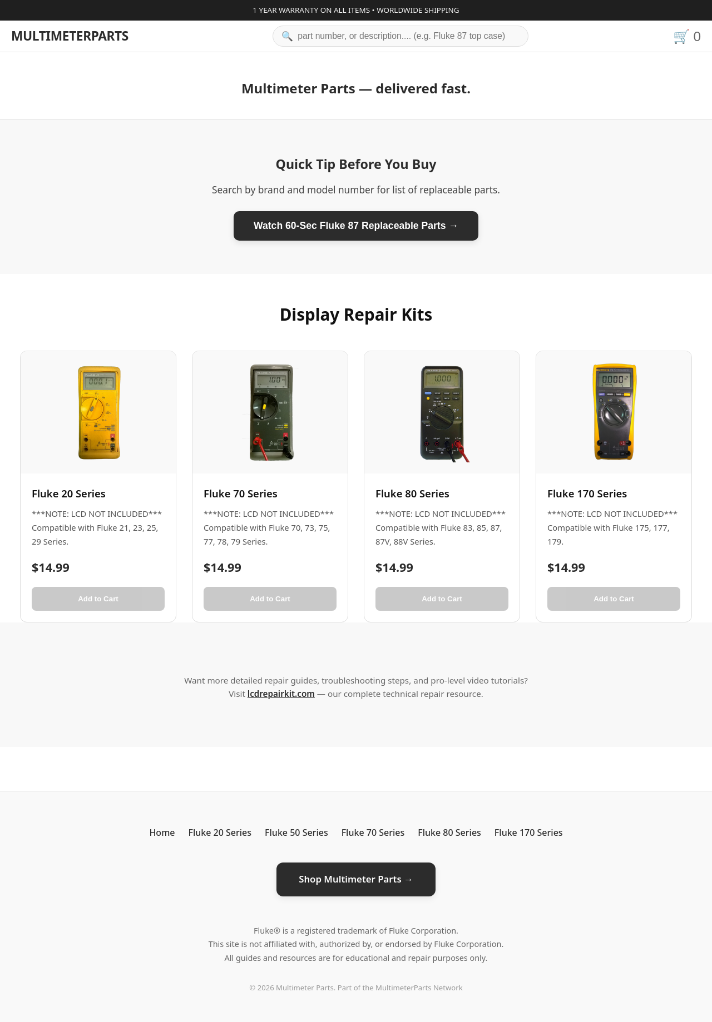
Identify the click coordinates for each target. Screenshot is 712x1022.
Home (162, 832)
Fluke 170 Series (529, 832)
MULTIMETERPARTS (69, 35)
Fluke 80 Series (449, 832)
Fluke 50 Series (296, 832)
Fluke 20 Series (219, 832)
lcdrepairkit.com (281, 693)
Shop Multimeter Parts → (356, 879)
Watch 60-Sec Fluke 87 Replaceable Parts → (356, 225)
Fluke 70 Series (373, 832)
